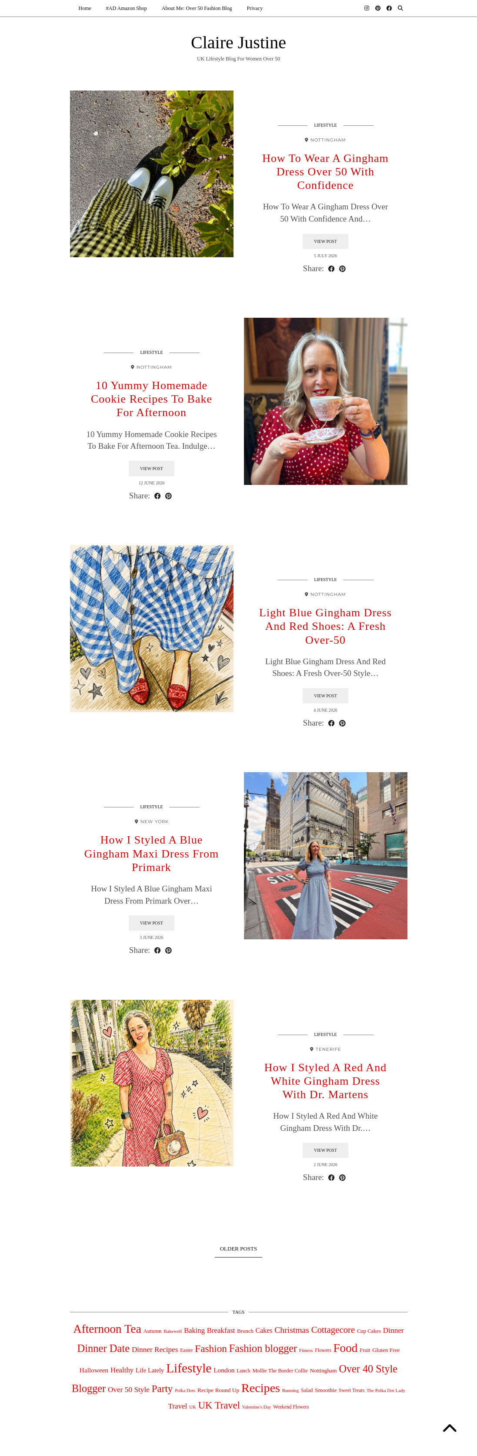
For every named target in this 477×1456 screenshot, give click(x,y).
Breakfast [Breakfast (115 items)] (221, 1332)
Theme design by (369, 1446)
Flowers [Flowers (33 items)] (323, 1351)
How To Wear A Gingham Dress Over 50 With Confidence (325, 172)
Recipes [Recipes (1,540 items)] (260, 1389)
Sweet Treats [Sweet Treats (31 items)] (351, 1391)
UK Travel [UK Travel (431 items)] (219, 1406)
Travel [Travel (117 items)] (177, 1407)
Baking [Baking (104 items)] (194, 1332)
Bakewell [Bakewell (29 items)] (172, 1332)
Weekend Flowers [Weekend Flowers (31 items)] (291, 1408)
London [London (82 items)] (223, 1371)
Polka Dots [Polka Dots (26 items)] (185, 1391)
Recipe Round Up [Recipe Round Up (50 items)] (218, 1391)
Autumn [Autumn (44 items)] (152, 1332)
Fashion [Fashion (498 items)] (211, 1349)
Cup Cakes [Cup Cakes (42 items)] (369, 1332)
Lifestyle (325, 126)
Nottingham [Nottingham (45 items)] (323, 1371)
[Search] (400, 8)
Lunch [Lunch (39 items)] (243, 1372)
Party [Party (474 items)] (162, 1389)
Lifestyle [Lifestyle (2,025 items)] (188, 1369)
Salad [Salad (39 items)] (307, 1392)
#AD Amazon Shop (126, 8)
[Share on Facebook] (331, 269)
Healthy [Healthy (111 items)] (121, 1371)
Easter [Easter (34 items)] (186, 1351)
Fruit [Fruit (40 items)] (365, 1351)
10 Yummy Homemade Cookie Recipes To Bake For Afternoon (151, 400)
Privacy (255, 8)
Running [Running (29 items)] (290, 1391)
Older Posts (238, 1249)
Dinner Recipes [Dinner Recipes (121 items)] (155, 1350)
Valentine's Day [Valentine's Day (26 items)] (256, 1408)
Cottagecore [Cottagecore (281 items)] (333, 1331)
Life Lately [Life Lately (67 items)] (150, 1371)
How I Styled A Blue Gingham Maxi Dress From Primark (151, 854)
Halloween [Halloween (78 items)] (94, 1371)
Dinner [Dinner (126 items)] (393, 1332)
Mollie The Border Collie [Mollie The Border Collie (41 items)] (280, 1372)
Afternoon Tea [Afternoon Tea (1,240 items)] (107, 1330)
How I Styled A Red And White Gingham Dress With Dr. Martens (325, 1082)
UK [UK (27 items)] (192, 1408)
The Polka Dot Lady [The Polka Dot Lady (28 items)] (386, 1391)
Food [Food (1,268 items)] (345, 1348)
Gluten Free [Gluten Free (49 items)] (386, 1351)
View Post (325, 242)
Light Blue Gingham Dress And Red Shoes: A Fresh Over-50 (325, 627)
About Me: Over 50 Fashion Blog (197, 8)
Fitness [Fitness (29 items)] (306, 1351)
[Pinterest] (377, 8)
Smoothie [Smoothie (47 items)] (326, 1391)
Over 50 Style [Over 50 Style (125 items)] (129, 1391)
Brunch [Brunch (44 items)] (245, 1332)
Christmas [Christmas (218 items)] (291, 1331)
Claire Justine (238, 43)
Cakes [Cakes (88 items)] (264, 1331)
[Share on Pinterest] (342, 269)
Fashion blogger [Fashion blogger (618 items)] (263, 1349)
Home (85, 8)
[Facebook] (389, 8)
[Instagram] (366, 8)
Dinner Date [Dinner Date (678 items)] (103, 1349)
